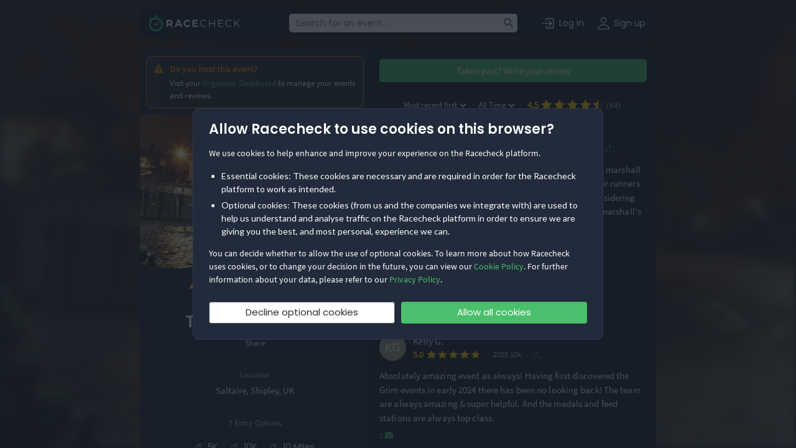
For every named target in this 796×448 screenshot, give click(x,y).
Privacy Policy (414, 279)
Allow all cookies (494, 312)
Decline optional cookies (302, 312)
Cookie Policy (499, 266)
